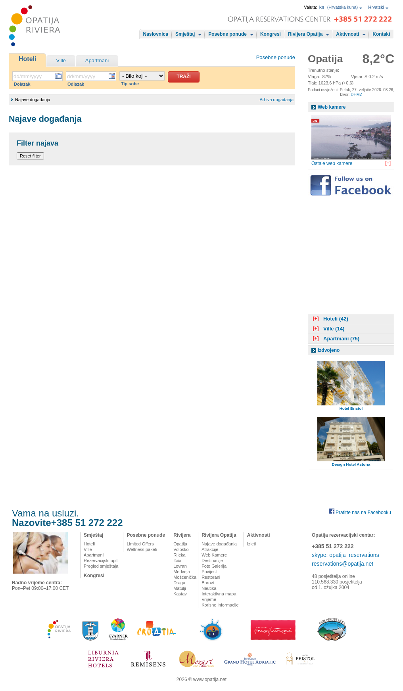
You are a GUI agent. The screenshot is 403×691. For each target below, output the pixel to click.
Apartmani (97, 60)
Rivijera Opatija (305, 34)
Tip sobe (130, 83)
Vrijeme (209, 599)
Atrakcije (210, 549)
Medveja (181, 571)
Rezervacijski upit (101, 560)
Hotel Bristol (351, 408)
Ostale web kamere (331, 163)
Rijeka (179, 555)
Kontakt (381, 34)
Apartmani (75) (335, 339)
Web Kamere (214, 555)
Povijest (209, 571)
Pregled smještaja (101, 566)
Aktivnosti (347, 34)
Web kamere (331, 107)
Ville (60, 60)
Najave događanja (219, 543)
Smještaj (185, 34)
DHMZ (356, 94)
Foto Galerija (214, 566)
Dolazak (22, 84)
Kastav (180, 593)
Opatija (180, 543)
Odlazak (75, 84)
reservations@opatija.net (342, 563)
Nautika (209, 588)
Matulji (179, 588)
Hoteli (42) (329, 319)
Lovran (180, 566)
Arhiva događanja (276, 99)
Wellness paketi (142, 549)
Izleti (251, 543)
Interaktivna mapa (219, 593)
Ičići (177, 560)
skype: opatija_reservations (345, 555)
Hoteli (27, 59)
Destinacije (212, 560)
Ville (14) (327, 329)
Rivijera (181, 535)
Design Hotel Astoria (351, 464)
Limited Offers (140, 543)
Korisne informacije (220, 605)
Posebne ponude (227, 34)
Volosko (181, 549)
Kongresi (270, 34)
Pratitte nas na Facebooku (363, 512)
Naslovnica (155, 34)
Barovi (208, 582)
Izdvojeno (329, 350)
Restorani (211, 577)
